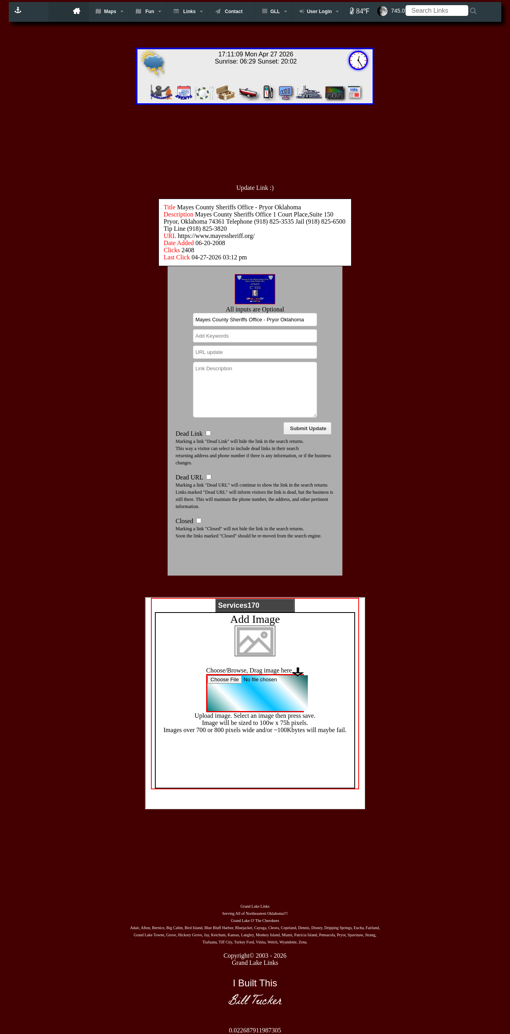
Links (185, 11)
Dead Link (189, 433)
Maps (106, 11)
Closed (184, 521)
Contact (229, 11)
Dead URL (189, 477)
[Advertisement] (272, 140)
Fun (145, 11)
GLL (271, 11)
